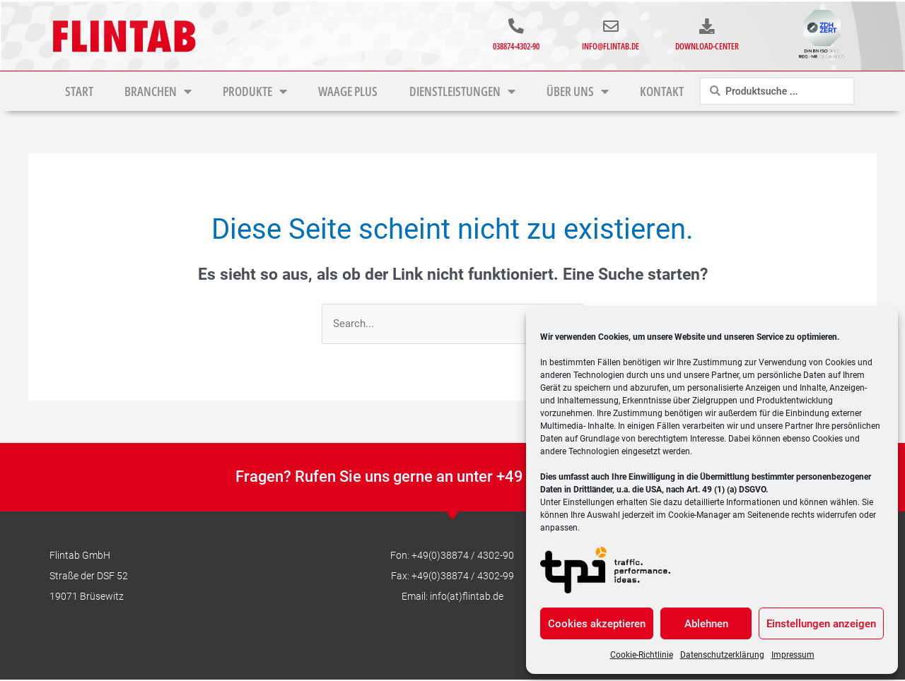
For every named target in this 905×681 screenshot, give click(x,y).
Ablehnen (706, 623)
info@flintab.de (611, 46)
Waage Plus (348, 91)
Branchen (158, 91)
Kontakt (662, 91)
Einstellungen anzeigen (821, 623)
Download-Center (707, 46)
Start (79, 91)
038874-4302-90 (516, 46)
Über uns (578, 91)
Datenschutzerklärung (722, 655)
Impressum (792, 655)
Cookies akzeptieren (597, 623)
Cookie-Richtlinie (641, 655)
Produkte (255, 91)
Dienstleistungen (462, 91)
